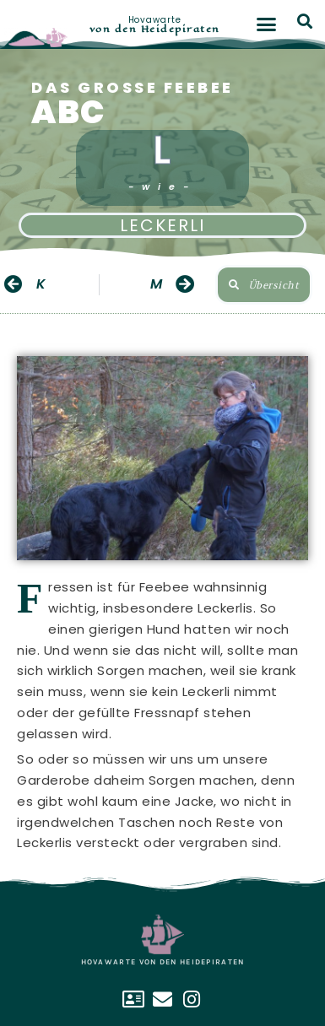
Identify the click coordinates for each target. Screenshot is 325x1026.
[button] (266, 24)
